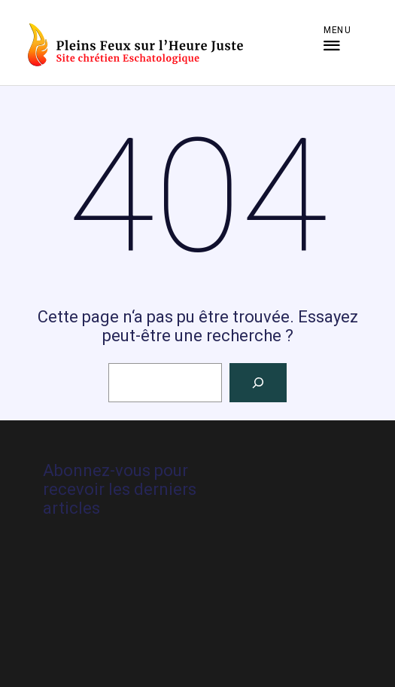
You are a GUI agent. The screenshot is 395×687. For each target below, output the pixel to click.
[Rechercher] (258, 382)
